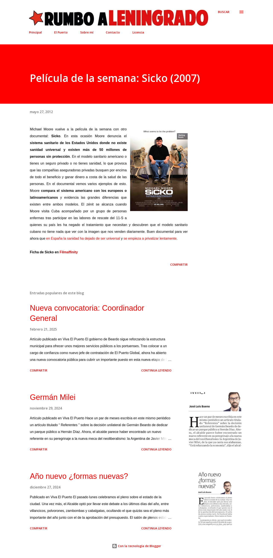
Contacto (113, 32)
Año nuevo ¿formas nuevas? (79, 476)
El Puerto (61, 32)
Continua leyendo (156, 370)
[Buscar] (223, 12)
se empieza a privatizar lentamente (149, 238)
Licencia (138, 32)
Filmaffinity (69, 252)
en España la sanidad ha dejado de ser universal (83, 238)
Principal (35, 32)
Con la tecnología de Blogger (136, 546)
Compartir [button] (179, 264)
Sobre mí (86, 32)
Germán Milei (53, 397)
